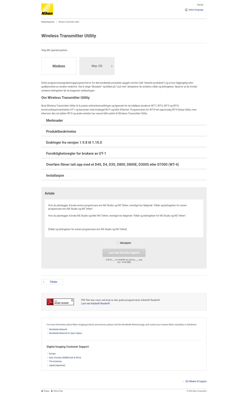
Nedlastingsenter (47, 22)
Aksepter (124, 243)
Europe (52, 353)
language (196, 10)
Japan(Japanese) (57, 365)
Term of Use (58, 391)
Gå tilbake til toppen (196, 381)
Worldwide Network (58, 329)
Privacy (46, 391)
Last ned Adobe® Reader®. (95, 303)
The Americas (55, 361)
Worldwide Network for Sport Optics (65, 333)
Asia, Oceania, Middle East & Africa (65, 357)
